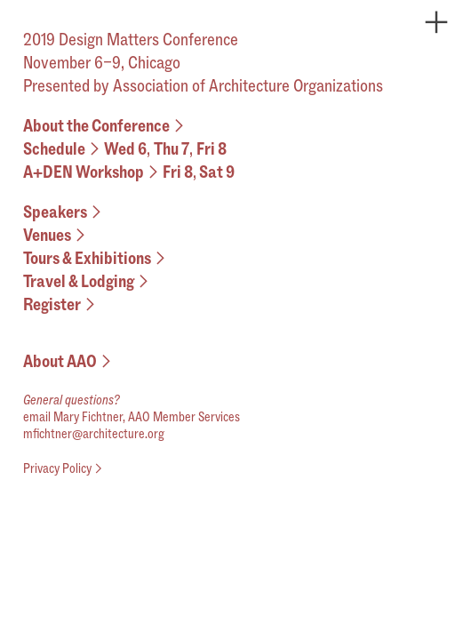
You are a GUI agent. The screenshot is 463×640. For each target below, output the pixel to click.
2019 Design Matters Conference (134, 39)
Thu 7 (171, 148)
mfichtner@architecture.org (93, 433)
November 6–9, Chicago (101, 62)
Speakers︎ (64, 211)
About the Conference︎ (105, 125)
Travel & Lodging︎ (88, 280)
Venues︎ (56, 234)
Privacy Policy (64, 468)
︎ (436, 22)
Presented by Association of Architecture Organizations (203, 85)
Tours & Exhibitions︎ (96, 257)
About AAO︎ (69, 360)
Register (61, 304)
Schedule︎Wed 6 (85, 148)
